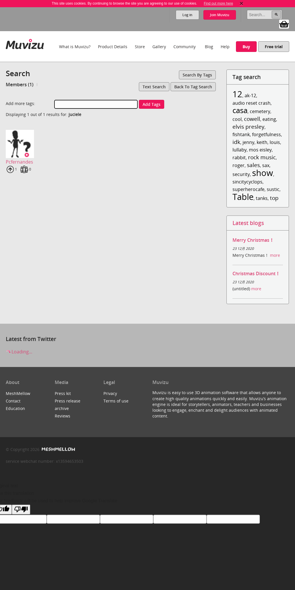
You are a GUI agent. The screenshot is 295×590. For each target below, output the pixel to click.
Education (15, 408)
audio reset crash (251, 103)
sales (253, 165)
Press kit (63, 393)
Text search (154, 86)
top (274, 198)
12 (237, 94)
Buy (246, 46)
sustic (273, 189)
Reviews (62, 416)
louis (275, 142)
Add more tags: (20, 103)
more (275, 255)
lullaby (239, 150)
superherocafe (248, 189)
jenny (248, 142)
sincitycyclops (247, 182)
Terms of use (115, 401)
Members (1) (19, 84)
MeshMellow (18, 393)
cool (237, 119)
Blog (209, 46)
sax (265, 165)
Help (225, 46)
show (262, 172)
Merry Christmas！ (253, 240)
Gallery (159, 46)
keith (262, 142)
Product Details (112, 46)
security (241, 174)
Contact (13, 401)
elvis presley (248, 126)
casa (239, 110)
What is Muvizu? (74, 46)
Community (184, 46)
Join (219, 14)
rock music (262, 157)
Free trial (274, 46)
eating (269, 119)
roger (238, 165)
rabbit (239, 157)
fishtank (241, 134)
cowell (252, 119)
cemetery (260, 111)
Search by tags (197, 75)
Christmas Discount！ (256, 273)
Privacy (110, 393)
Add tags (151, 104)
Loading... (19, 352)
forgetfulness (266, 134)
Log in (187, 14)
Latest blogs (248, 222)
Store (140, 46)
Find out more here (218, 3)
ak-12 (250, 95)
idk (236, 142)
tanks (262, 198)
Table (243, 196)
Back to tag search (193, 86)
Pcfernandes (19, 162)
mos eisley (260, 150)
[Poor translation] (21, 509)
